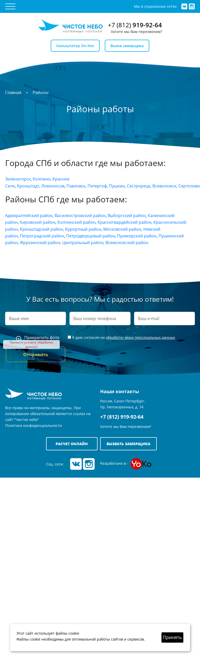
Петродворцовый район (90, 236)
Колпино (41, 179)
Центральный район (82, 242)
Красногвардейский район (124, 222)
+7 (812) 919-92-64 (121, 416)
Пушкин (117, 186)
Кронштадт (28, 186)
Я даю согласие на (121, 337)
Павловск (75, 186)
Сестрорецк (138, 186)
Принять (172, 637)
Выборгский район (127, 215)
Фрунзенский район (40, 242)
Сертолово (189, 186)
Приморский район (136, 236)
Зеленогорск (18, 179)
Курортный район (83, 229)
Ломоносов (52, 186)
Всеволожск (164, 186)
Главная (13, 92)
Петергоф (97, 186)
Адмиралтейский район (29, 215)
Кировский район (37, 222)
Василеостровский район (80, 215)
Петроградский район (42, 236)
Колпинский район (76, 222)
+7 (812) (135, 25)
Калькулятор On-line (75, 45)
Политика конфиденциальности (33, 425)
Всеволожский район (127, 242)
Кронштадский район (41, 229)
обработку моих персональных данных (140, 337)
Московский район (122, 229)
